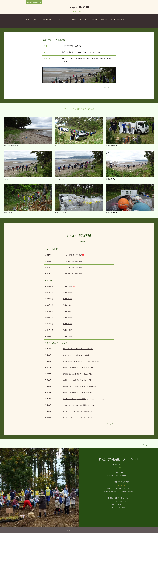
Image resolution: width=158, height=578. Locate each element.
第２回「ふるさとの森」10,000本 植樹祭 (77, 456)
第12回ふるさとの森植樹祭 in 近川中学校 (78, 394)
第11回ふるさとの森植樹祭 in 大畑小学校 (78, 400)
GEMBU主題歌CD (117, 20)
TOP (27, 20)
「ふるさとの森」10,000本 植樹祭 (74, 443)
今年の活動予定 (61, 20)
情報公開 (104, 20)
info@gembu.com (118, 530)
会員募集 (94, 20)
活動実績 (73, 20)
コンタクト (84, 20)
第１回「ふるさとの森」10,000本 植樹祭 (77, 462)
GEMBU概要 (47, 20)
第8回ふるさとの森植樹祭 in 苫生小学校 (77, 419)
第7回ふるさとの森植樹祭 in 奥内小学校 (77, 425)
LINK (130, 20)
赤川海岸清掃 (69, 331)
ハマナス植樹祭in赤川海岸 (73, 300)
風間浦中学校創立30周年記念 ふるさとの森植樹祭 (81, 406)
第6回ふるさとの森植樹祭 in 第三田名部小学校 (80, 431)
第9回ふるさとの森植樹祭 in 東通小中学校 (78, 412)
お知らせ (36, 20)
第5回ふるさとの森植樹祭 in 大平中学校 (77, 437)
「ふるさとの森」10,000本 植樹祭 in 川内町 (79, 450)
